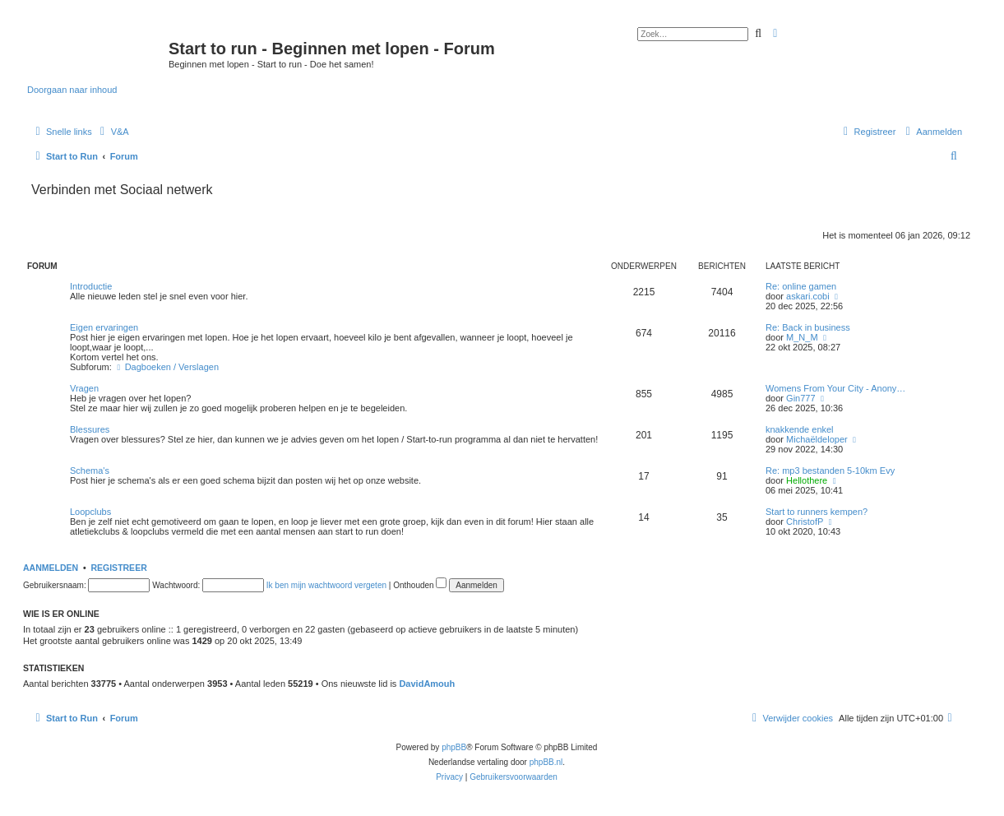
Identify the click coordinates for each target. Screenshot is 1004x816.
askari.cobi (808, 296)
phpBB (454, 747)
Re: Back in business (808, 327)
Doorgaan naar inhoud (72, 90)
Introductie (91, 286)
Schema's (89, 470)
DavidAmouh (427, 683)
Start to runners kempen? (817, 512)
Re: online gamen (801, 286)
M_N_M (802, 337)
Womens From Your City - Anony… (835, 388)
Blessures (89, 429)
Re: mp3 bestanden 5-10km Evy (830, 470)
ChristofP (804, 521)
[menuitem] (112, 132)
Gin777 (800, 398)
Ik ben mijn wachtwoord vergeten (326, 585)
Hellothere (806, 480)
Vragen (84, 388)
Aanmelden (50, 568)
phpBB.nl (546, 762)
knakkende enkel (800, 429)
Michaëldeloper (817, 439)
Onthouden (419, 585)
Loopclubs (90, 512)
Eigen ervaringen (104, 327)
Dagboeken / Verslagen (166, 367)
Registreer (118, 568)
